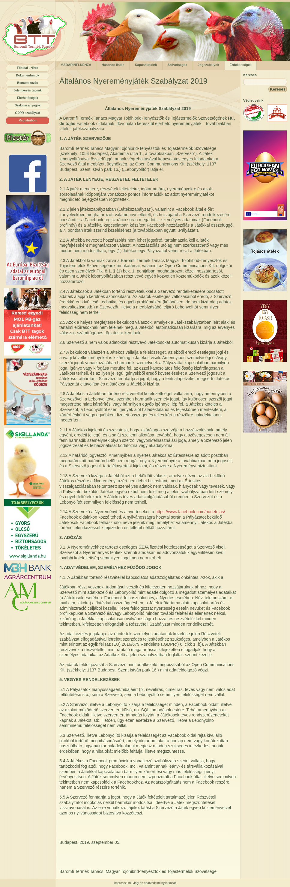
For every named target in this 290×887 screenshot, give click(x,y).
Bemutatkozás (27, 83)
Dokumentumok (27, 75)
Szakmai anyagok (27, 105)
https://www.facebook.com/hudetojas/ (190, 511)
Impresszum (122, 883)
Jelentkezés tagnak (27, 90)
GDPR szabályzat (27, 113)
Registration (28, 120)
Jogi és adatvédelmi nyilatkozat (154, 883)
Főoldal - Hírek (27, 68)
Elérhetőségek (27, 98)
